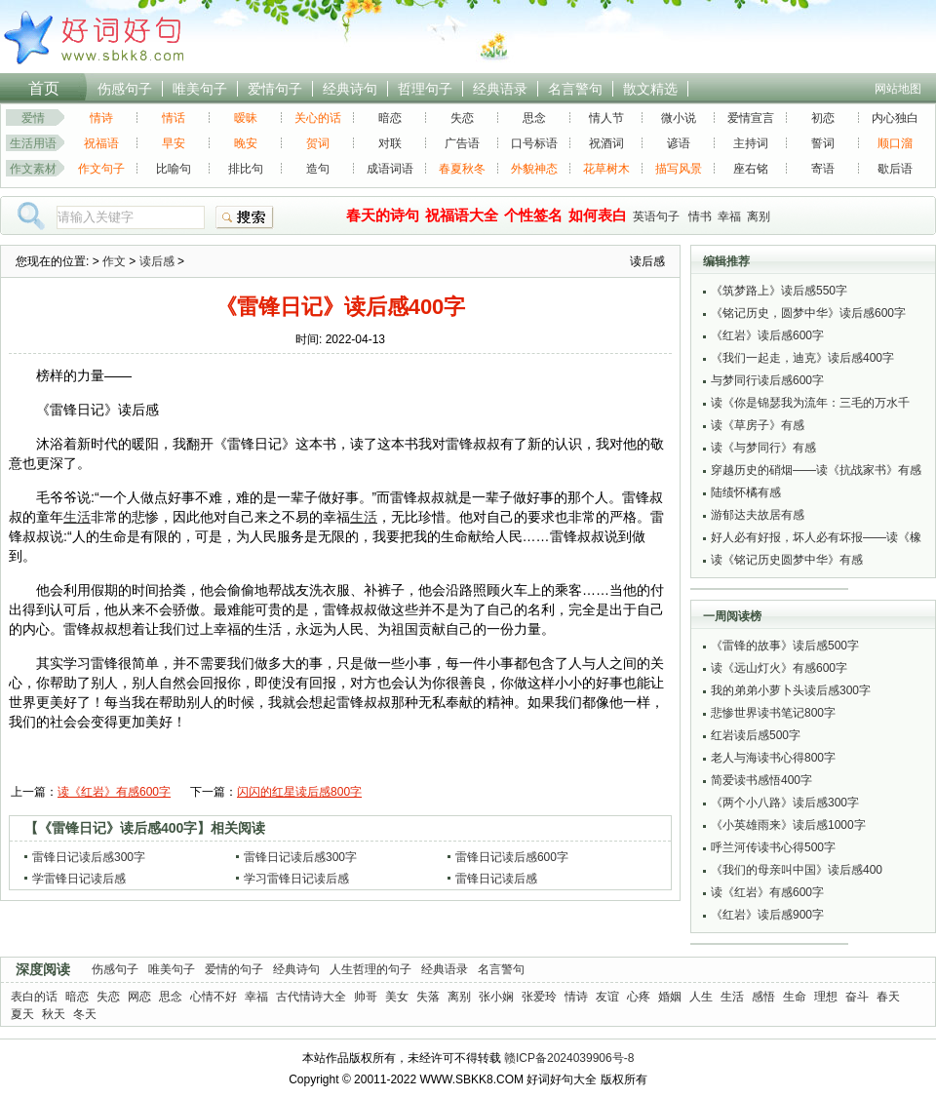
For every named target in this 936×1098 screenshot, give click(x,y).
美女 (397, 996)
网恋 (139, 996)
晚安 (245, 143)
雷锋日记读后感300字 (88, 857)
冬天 (85, 1014)
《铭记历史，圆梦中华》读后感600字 (808, 313)
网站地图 (898, 89)
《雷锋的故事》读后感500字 (785, 645)
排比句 (245, 169)
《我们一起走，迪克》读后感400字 (802, 358)
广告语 (462, 143)
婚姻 (670, 996)
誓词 (823, 143)
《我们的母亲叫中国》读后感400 (796, 870)
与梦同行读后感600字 (767, 380)
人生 (701, 996)
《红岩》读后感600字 (767, 335)
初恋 (823, 118)
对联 (390, 143)
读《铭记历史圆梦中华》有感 (787, 560)
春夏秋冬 (462, 169)
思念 (534, 118)
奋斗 (857, 996)
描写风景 (678, 169)
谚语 (678, 143)
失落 (428, 996)
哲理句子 (425, 89)
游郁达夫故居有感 (757, 515)
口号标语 (534, 143)
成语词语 (390, 169)
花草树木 (606, 169)
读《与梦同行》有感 (763, 447)
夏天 (22, 1014)
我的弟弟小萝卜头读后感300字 (791, 690)
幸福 (729, 216)
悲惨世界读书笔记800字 (773, 713)
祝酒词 (606, 143)
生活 (732, 996)
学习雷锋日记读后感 (296, 878)
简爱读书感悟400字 (761, 780)
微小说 (678, 118)
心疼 (638, 996)
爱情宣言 (750, 118)
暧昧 (245, 118)
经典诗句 (350, 89)
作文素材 (33, 169)
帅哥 (365, 996)
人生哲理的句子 (370, 969)
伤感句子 (125, 89)
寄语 (823, 169)
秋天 (53, 1014)
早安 (173, 143)
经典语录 (500, 89)
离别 (758, 216)
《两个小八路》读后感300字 (785, 802)
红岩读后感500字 (755, 735)
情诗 (101, 118)
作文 (114, 261)
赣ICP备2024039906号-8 (569, 1058)
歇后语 (895, 169)
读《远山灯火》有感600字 (779, 668)
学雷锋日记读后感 (79, 878)
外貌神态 (534, 169)
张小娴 (496, 996)
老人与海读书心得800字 (773, 758)
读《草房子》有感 (757, 425)
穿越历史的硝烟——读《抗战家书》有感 (816, 470)
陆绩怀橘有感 (746, 492)
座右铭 (750, 169)
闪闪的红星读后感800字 (299, 792)
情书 (700, 216)
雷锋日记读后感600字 (511, 857)
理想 (826, 996)
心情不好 (213, 996)
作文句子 (101, 169)
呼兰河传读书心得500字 (773, 847)
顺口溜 (895, 143)
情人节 (606, 118)
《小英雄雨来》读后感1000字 (788, 825)
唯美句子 (200, 89)
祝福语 (101, 143)
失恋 (462, 118)
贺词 (318, 143)
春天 (888, 996)
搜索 (244, 217)
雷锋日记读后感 (496, 878)
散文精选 (650, 89)
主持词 (750, 143)
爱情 (33, 118)
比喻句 (173, 169)
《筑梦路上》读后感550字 (779, 290)
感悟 (763, 996)
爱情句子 (275, 89)
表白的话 (34, 996)
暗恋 (390, 118)
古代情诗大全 (311, 996)
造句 (318, 169)
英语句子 (656, 216)
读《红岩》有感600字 (114, 792)
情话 (173, 118)
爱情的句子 (234, 969)
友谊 (607, 996)
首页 (43, 88)
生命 (794, 996)
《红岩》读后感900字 (767, 915)
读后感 (157, 261)
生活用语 (33, 143)
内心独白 (895, 118)
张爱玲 (539, 996)
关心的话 (317, 118)
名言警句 (575, 89)
